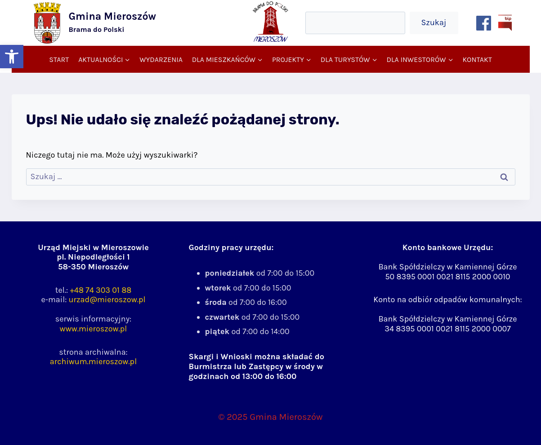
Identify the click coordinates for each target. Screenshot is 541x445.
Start (59, 59)
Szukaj (433, 22)
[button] (11, 56)
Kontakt (477, 59)
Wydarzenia (161, 59)
